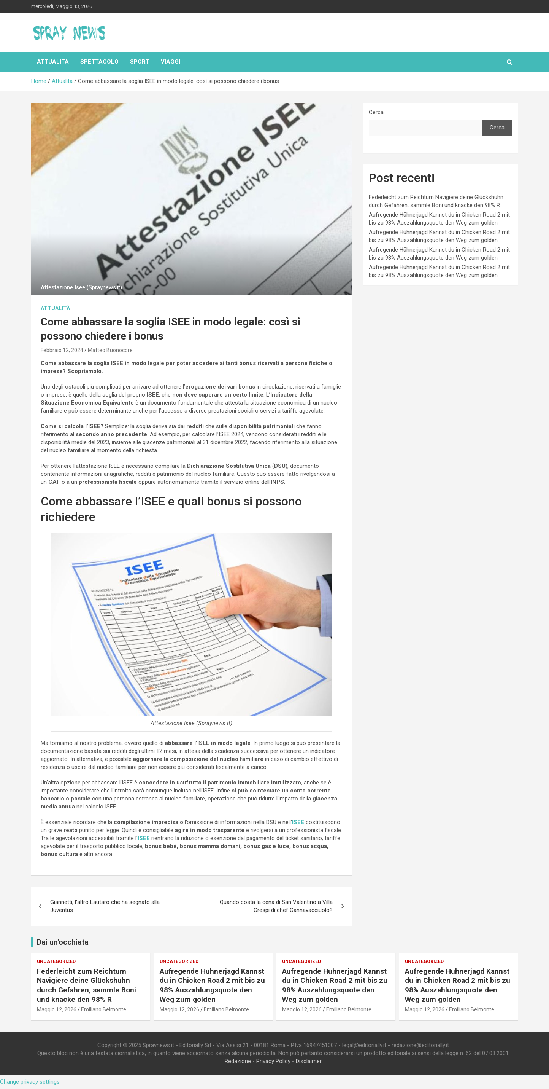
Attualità (53, 61)
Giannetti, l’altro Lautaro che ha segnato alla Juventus (105, 906)
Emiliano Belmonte (103, 1009)
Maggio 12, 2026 (56, 1009)
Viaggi (170, 61)
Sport (139, 61)
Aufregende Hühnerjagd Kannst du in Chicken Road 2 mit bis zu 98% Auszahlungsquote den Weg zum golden (212, 985)
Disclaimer (309, 1061)
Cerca (376, 112)
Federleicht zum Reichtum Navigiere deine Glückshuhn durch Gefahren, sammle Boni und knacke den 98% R (86, 985)
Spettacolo (99, 61)
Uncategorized (56, 961)
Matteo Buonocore (110, 350)
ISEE (298, 822)
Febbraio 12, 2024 (62, 350)
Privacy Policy (273, 1061)
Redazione (238, 1061)
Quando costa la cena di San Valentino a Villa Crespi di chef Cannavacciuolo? (276, 906)
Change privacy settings (30, 1081)
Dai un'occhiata (62, 942)
